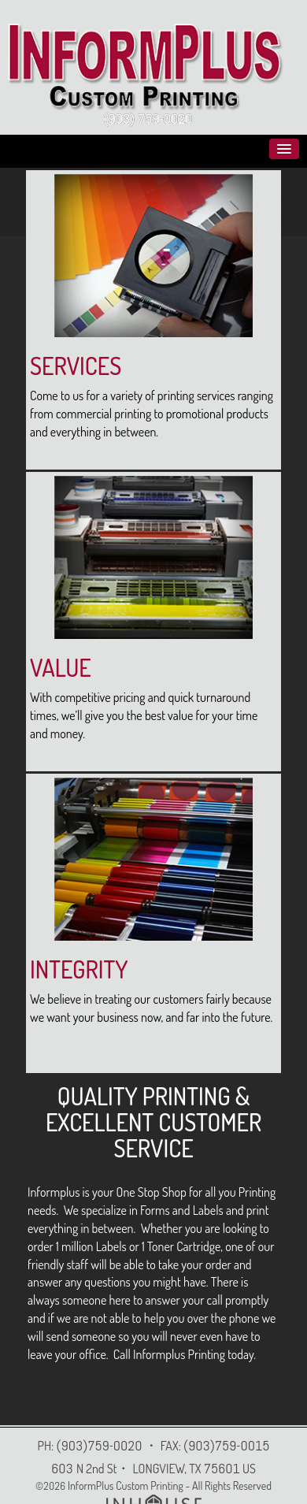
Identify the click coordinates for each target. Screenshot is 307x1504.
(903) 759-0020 (147, 119)
